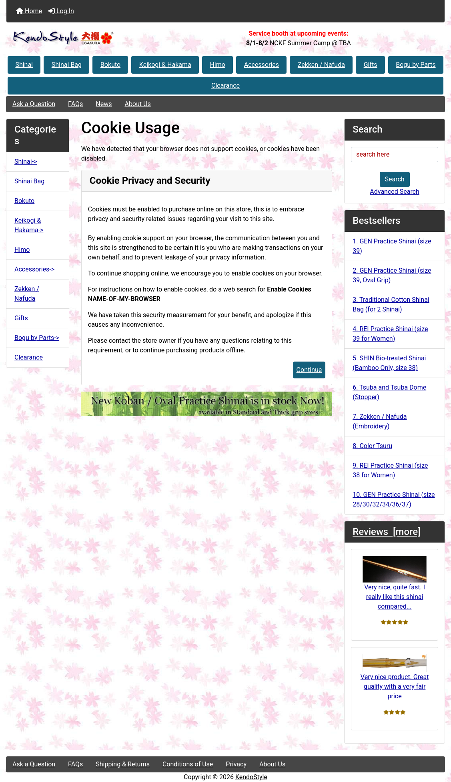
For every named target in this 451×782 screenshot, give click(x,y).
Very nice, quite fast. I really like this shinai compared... (395, 583)
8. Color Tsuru (372, 446)
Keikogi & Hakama (165, 64)
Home (29, 11)
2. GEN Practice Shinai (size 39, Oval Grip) (392, 275)
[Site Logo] (79, 38)
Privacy (236, 764)
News (104, 104)
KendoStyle (251, 777)
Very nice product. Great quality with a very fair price (395, 677)
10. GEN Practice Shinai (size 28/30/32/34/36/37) (394, 499)
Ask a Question (33, 104)
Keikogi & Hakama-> (28, 225)
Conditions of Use (187, 764)
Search (395, 179)
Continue (309, 370)
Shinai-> (25, 161)
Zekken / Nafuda (321, 64)
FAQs (75, 104)
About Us (137, 104)
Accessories (261, 64)
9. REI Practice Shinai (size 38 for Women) (390, 470)
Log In (61, 11)
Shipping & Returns (123, 764)
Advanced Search (394, 191)
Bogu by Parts (415, 64)
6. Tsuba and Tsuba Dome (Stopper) (389, 392)
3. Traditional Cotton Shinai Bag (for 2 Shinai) (391, 304)
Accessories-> (34, 269)
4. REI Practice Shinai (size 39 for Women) (390, 333)
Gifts (370, 64)
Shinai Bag (67, 64)
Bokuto (110, 64)
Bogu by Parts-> (36, 338)
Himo (217, 64)
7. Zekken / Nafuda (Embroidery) (380, 421)
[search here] (394, 154)
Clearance (225, 85)
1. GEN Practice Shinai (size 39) (392, 246)
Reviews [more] (386, 531)
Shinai (24, 64)
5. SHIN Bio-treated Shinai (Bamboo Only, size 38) (389, 363)
